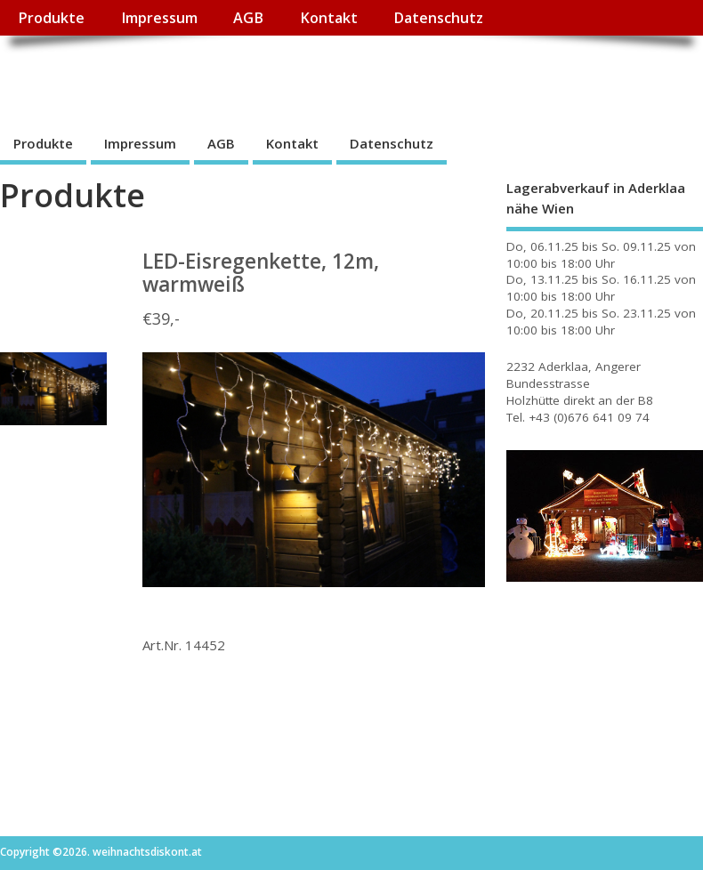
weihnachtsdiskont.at (159, 76)
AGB (248, 18)
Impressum (159, 18)
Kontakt (329, 18)
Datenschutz (438, 18)
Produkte (51, 18)
